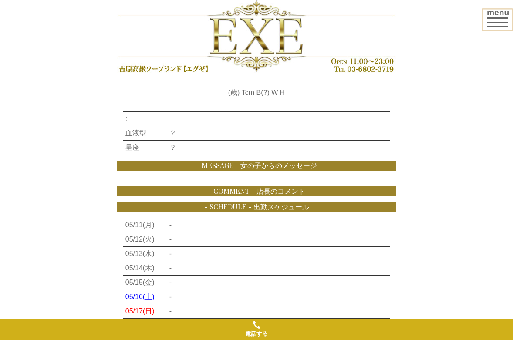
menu (499, 16)
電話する (256, 328)
